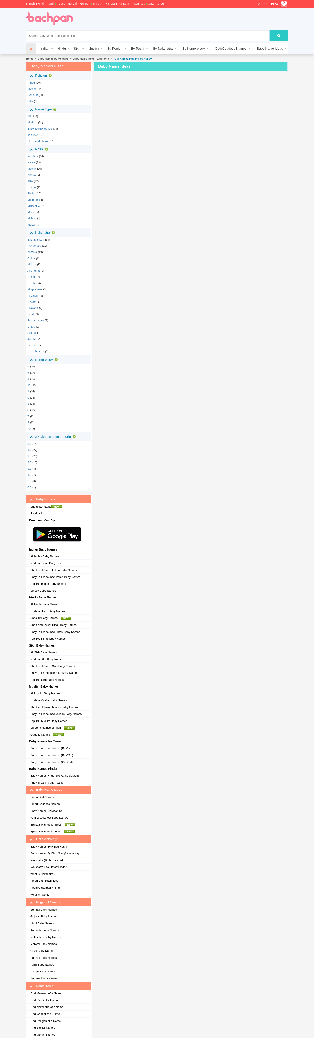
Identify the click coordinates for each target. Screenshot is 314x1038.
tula (30, 181)
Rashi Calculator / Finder (45, 887)
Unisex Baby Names (43, 590)
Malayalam (124, 3)
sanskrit (32, 95)
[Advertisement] (157, 19)
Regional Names (45, 902)
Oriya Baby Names (42, 950)
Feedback (36, 513)
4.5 (29, 475)
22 (29, 428)
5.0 (29, 468)
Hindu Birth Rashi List (44, 880)
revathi (32, 301)
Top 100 (32, 134)
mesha (31, 168)
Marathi (98, 3)
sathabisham (35, 239)
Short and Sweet (38, 141)
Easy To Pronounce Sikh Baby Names (54, 672)
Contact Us (267, 4)
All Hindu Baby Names (44, 604)
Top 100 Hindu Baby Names (48, 638)
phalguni (33, 295)
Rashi (40, 149)
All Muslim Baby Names (45, 693)
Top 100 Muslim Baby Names (48, 721)
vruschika (33, 205)
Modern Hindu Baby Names (47, 611)
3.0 (29, 443)
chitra (31, 258)
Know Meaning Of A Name (46, 782)
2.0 (29, 481)
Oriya (151, 3)
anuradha (33, 270)
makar (31, 224)
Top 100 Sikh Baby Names (47, 679)
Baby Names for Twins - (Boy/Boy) (51, 748)
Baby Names (42, 499)
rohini (31, 276)
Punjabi (110, 3)
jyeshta (32, 339)
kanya (31, 174)
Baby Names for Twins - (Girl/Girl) (51, 762)
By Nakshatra (163, 48)
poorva (31, 345)
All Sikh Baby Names (43, 652)
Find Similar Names (42, 1027)
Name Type (44, 109)
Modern (32, 122)
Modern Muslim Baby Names (48, 700)
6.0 (29, 487)
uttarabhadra (35, 351)
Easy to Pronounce (39, 128)
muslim (31, 88)
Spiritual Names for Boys (52, 824)
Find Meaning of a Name (45, 993)
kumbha (32, 156)
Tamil (50, 3)
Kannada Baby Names (44, 930)
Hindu (61, 48)
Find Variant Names (42, 1034)
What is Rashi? (39, 894)
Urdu (161, 3)
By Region (114, 48)
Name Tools (41, 986)
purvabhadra (35, 320)
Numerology (44, 360)
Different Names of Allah (52, 728)
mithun (31, 218)
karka (31, 162)
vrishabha (33, 199)
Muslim (93, 48)
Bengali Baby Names (43, 909)
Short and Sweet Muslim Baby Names (54, 707)
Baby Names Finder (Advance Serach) (54, 775)
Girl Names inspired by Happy (132, 58)
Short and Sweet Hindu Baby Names (53, 625)
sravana (32, 308)
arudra (31, 332)
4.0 (29, 450)
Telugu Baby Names (43, 971)
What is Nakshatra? (42, 874)
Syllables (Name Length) (53, 437)
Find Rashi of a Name (44, 1000)
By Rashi (137, 48)
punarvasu (34, 245)
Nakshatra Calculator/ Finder (48, 867)
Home (29, 58)
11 (29, 385)
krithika (32, 252)
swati (30, 314)
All (29, 116)
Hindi (41, 3)
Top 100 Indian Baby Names (48, 583)
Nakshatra (43, 232)
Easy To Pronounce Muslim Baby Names (56, 714)
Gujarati (85, 3)
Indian (44, 48)
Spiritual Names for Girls (52, 831)
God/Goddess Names (230, 48)
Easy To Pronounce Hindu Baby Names (55, 632)
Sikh (77, 48)
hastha (31, 283)
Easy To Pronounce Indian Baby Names (55, 577)
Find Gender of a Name (45, 1014)
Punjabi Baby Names (43, 957)
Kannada (139, 3)
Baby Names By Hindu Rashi (48, 846)
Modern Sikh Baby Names (46, 659)
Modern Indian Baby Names (47, 563)
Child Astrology (44, 839)
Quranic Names (47, 734)
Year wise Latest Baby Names (49, 817)
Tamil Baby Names (42, 964)
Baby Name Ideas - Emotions (91, 58)
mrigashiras (34, 289)
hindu (31, 82)
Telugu (61, 3)
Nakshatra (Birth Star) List (46, 860)
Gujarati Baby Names (43, 916)
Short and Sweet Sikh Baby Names (52, 666)
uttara (31, 326)
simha (31, 193)
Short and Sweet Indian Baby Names (53, 570)
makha (31, 264)
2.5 (29, 462)
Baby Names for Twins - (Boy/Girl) (51, 755)
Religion (41, 76)
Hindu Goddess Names (45, 803)
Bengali (72, 3)
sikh (30, 101)
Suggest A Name (46, 507)
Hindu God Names (42, 797)
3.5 (29, 456)
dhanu (31, 187)
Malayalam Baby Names (45, 937)
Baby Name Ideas (270, 48)
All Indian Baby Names (44, 556)
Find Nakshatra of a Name (46, 1007)
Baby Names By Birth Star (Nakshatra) (54, 853)
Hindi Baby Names (42, 923)
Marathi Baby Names (43, 943)
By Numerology (193, 48)
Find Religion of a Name (45, 1021)
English (30, 3)
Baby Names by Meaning (53, 58)
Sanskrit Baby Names (50, 618)
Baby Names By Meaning (46, 810)
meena (31, 212)
